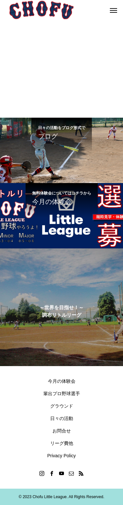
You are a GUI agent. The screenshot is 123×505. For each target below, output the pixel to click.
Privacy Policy (61, 455)
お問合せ (61, 430)
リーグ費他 (61, 443)
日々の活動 (61, 418)
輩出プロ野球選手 (61, 393)
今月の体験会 (61, 381)
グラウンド (61, 406)
